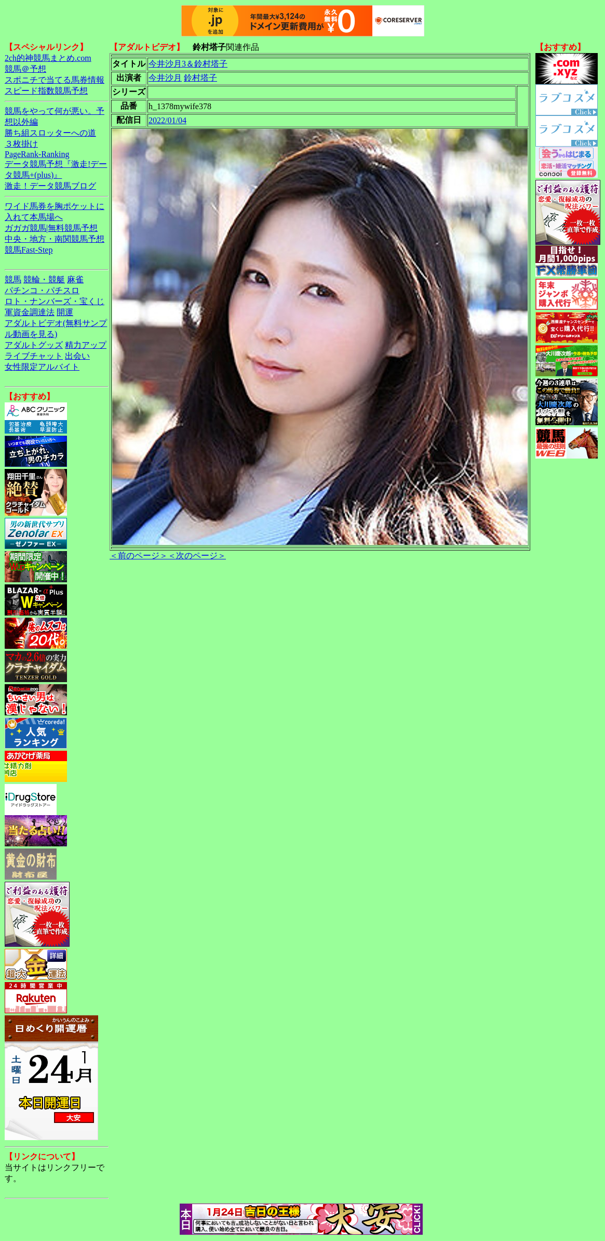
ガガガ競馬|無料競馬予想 (51, 228)
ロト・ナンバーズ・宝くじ (54, 301)
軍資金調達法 (30, 312)
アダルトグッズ (34, 345)
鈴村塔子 (200, 77)
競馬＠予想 (25, 68)
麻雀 (75, 279)
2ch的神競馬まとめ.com (48, 58)
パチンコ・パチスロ (42, 290)
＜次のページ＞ (197, 555)
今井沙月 (165, 77)
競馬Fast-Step (28, 249)
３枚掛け (21, 143)
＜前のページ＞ (139, 555)
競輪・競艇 (44, 279)
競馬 (13, 279)
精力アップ (85, 345)
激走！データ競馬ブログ (50, 185)
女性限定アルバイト (42, 366)
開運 (65, 312)
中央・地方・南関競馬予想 (54, 238)
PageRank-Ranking (37, 154)
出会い (77, 355)
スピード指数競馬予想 (46, 90)
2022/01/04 (167, 120)
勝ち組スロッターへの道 (50, 132)
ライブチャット (34, 355)
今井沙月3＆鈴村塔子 (188, 63)
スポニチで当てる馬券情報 (54, 79)
